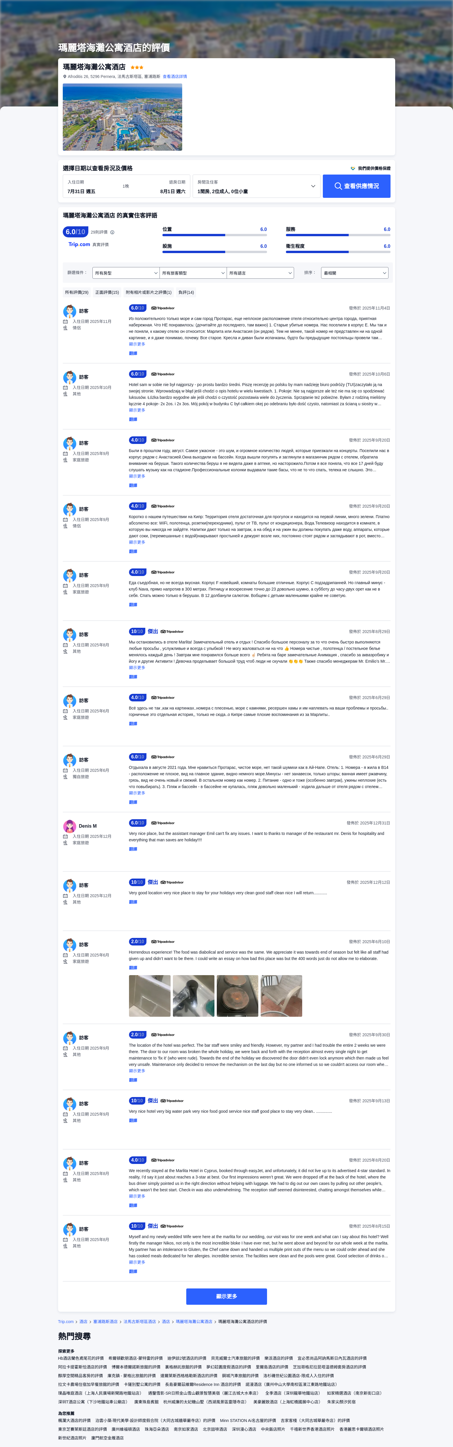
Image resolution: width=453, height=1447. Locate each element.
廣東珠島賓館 (146, 1402)
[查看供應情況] (357, 186)
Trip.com (66, 1321)
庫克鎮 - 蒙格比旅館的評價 (132, 1375)
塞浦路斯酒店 (105, 1321)
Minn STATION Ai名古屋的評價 (248, 1420)
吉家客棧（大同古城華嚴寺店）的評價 (315, 1420)
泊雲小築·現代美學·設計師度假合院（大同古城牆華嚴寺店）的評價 (155, 1420)
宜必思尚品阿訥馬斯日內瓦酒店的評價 (332, 1358)
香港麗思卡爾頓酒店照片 (361, 1429)
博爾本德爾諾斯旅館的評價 (136, 1367)
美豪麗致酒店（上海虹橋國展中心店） (288, 1402)
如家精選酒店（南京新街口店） (355, 1393)
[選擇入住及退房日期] (92, 186)
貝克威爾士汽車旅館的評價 (235, 1358)
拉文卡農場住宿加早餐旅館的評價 (88, 1384)
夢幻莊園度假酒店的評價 (228, 1367)
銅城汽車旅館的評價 (240, 1375)
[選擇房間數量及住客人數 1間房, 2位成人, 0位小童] (257, 188)
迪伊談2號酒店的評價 (186, 1358)
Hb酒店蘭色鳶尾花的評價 (81, 1358)
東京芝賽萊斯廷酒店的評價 (82, 1429)
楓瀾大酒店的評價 (74, 1420)
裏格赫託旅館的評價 (183, 1367)
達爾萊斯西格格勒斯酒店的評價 (188, 1375)
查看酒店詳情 (175, 76)
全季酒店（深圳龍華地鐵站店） (293, 1393)
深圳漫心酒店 (244, 1429)
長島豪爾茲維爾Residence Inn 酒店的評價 (203, 1384)
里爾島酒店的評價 (272, 1367)
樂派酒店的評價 (278, 1358)
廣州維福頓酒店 (126, 1429)
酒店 (83, 1321)
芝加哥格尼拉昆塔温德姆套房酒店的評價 (329, 1367)
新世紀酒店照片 (72, 1438)
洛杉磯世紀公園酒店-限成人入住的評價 (298, 1375)
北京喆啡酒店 (215, 1429)
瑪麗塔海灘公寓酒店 (194, 1321)
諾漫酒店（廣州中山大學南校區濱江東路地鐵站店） (292, 1384)
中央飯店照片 (273, 1429)
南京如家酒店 (186, 1429)
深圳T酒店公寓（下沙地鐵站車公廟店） (94, 1402)
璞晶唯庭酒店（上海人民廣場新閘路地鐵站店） (101, 1393)
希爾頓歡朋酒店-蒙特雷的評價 (135, 1358)
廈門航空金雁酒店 (107, 1438)
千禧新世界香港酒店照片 (312, 1429)
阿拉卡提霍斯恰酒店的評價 (82, 1367)
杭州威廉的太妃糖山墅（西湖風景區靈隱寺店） (206, 1402)
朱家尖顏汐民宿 (341, 1402)
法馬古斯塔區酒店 (139, 1321)
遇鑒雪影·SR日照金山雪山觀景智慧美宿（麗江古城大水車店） (204, 1393)
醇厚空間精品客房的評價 (80, 1375)
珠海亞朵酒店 (157, 1429)
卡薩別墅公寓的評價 (142, 1384)
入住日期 (76, 182)
